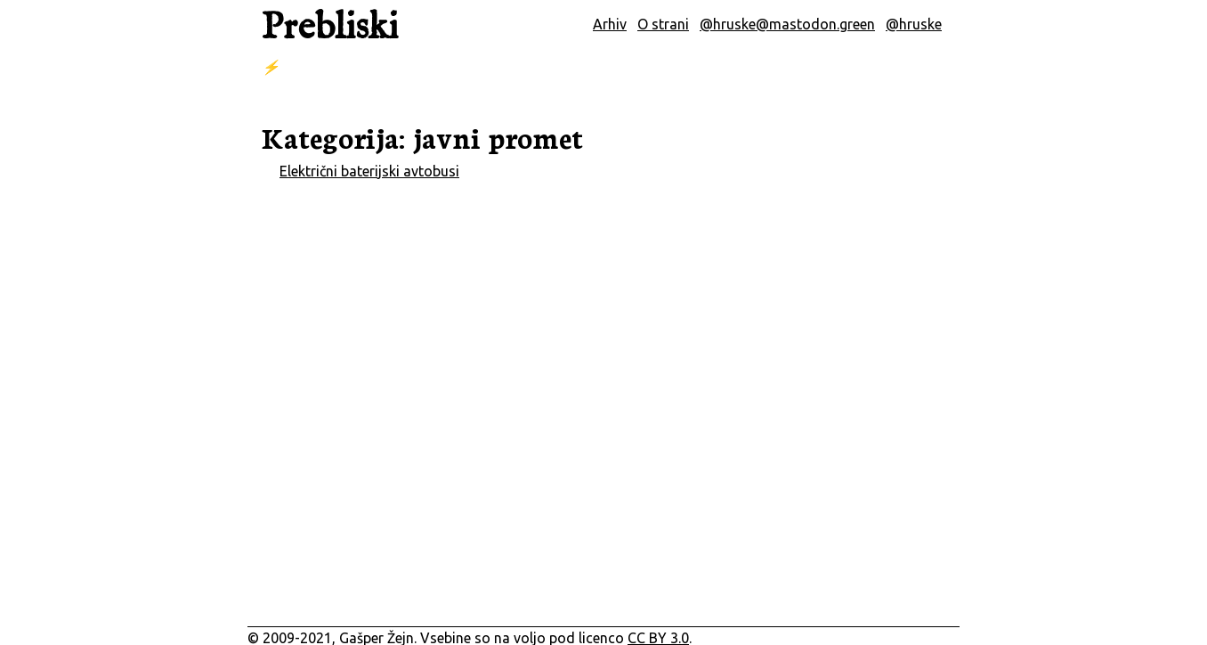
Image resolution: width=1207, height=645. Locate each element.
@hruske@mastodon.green (787, 24)
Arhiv (610, 24)
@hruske (914, 24)
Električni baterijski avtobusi (369, 171)
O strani (663, 24)
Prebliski (330, 28)
